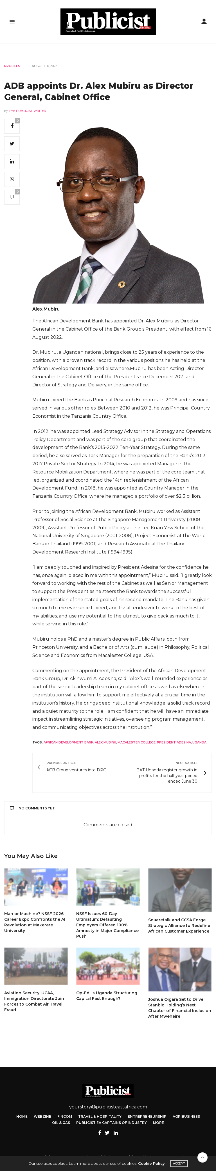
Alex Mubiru (105, 742)
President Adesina (174, 742)
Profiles (12, 66)
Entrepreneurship (147, 1116)
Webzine (42, 1116)
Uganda (199, 742)
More (158, 1123)
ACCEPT (179, 1163)
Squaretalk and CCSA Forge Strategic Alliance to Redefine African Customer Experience (179, 925)
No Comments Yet (32, 808)
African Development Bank (68, 742)
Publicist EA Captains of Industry (111, 1123)
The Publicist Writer (27, 111)
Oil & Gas (61, 1123)
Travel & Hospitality (100, 1116)
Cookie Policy (151, 1163)
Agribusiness (186, 1116)
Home (22, 1116)
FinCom (64, 1116)
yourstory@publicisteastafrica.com (108, 1107)
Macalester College (137, 742)
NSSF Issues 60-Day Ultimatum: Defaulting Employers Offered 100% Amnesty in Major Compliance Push (107, 925)
